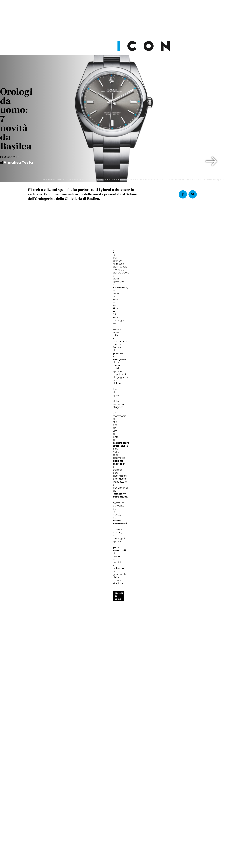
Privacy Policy (85, 844)
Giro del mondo (41, 658)
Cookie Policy (104, 844)
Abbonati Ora (157, 772)
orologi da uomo (38, 400)
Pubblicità (143, 844)
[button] (211, 161)
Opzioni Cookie (125, 844)
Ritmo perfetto (98, 658)
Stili (33, 648)
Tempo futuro (155, 658)
